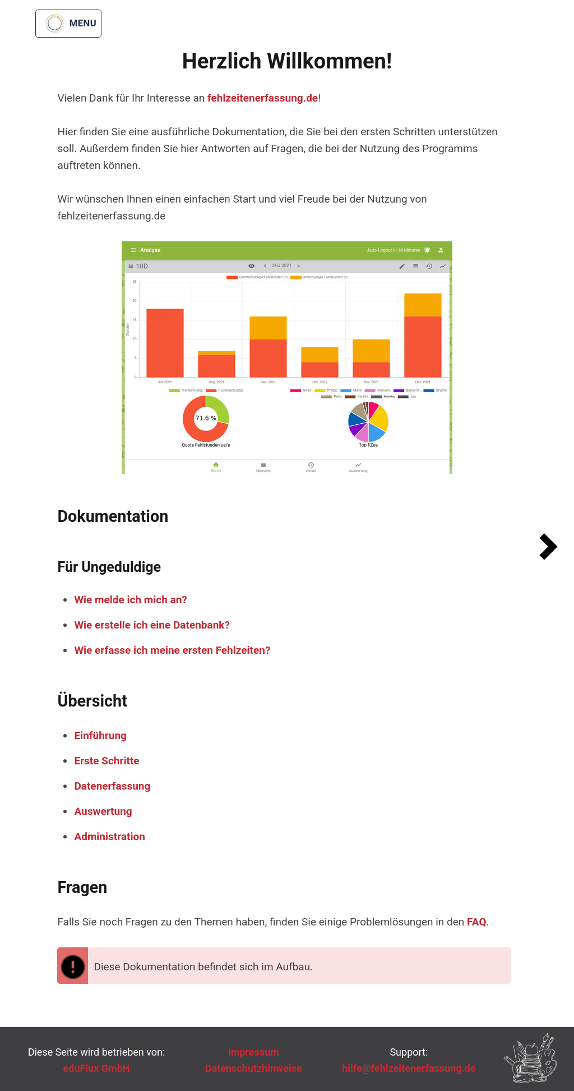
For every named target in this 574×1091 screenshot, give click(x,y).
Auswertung (103, 811)
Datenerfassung (112, 786)
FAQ (476, 921)
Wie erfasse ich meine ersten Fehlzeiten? (172, 650)
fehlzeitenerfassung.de (262, 97)
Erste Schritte (106, 760)
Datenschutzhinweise (253, 1068)
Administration (109, 836)
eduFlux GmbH (96, 1068)
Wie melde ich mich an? (130, 599)
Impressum (253, 1052)
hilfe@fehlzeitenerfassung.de (408, 1068)
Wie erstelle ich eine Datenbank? (152, 624)
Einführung (100, 735)
